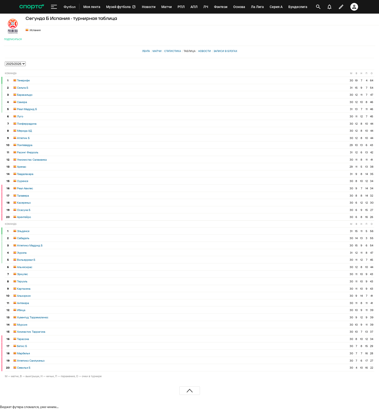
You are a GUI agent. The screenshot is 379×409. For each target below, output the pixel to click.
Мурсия (22, 324)
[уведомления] (329, 7)
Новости (204, 51)
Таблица (190, 51)
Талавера (23, 195)
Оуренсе (22, 181)
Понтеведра (24, 145)
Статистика (172, 51)
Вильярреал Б (26, 259)
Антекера (23, 303)
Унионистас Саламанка (32, 159)
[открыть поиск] (318, 7)
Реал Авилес (25, 188)
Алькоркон (24, 295)
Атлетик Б (23, 138)
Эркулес (22, 274)
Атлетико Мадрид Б (30, 245)
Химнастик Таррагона (31, 331)
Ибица (21, 310)
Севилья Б (23, 367)
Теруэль (22, 281)
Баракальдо (24, 94)
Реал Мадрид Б (27, 109)
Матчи (157, 51)
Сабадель (23, 238)
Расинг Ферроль (27, 152)
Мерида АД (24, 130)
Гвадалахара (25, 174)
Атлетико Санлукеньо (30, 360)
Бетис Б (22, 346)
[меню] (54, 7)
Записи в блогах (225, 51)
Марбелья (23, 353)
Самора (22, 102)
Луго (20, 116)
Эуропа (21, 252)
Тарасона (23, 339)
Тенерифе (23, 80)
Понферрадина (26, 123)
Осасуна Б (23, 210)
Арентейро (24, 217)
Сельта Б (22, 87)
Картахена (23, 288)
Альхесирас (24, 267)
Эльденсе (23, 231)
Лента (146, 51)
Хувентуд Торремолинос (32, 317)
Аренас (21, 166)
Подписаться (13, 39)
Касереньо (24, 202)
